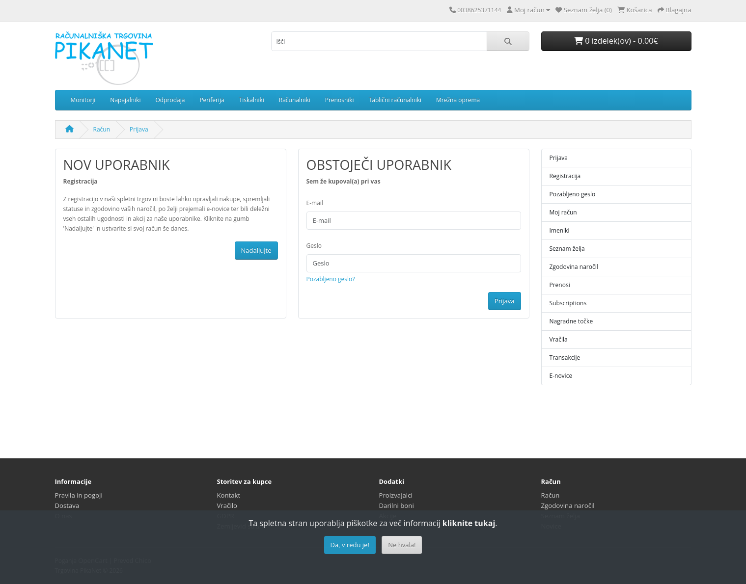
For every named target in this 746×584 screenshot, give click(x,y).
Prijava (139, 129)
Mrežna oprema (458, 100)
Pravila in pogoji (79, 495)
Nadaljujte (256, 250)
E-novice (561, 376)
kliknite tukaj (469, 523)
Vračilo (227, 505)
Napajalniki (125, 100)
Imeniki (560, 230)
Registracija (565, 176)
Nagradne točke (571, 321)
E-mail (314, 203)
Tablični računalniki (395, 100)
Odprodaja (170, 100)
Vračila (559, 339)
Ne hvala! (401, 544)
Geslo (314, 245)
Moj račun (563, 212)
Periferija (211, 100)
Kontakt (229, 495)
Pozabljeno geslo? (330, 279)
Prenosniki (339, 100)
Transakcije (565, 357)
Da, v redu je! (350, 544)
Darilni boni (396, 505)
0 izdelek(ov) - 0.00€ (616, 40)
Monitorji (83, 100)
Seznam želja (567, 248)
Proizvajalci (396, 495)
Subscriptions (568, 303)
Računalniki (294, 100)
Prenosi (560, 285)
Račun (102, 129)
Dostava (67, 505)
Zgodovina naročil (574, 267)
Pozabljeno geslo (573, 194)
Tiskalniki (251, 100)
